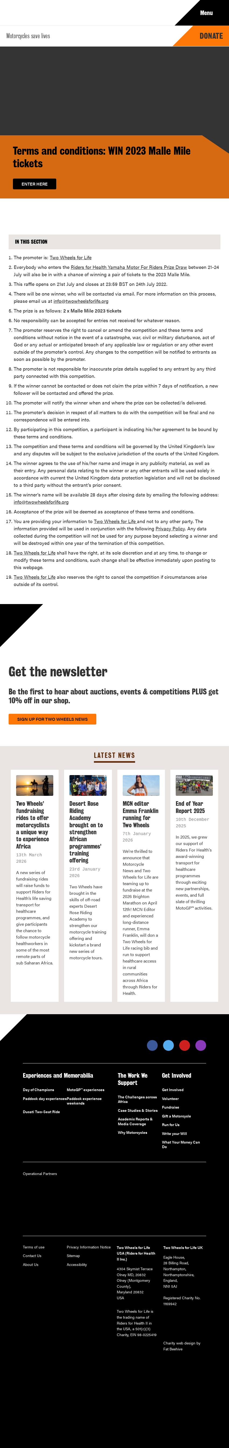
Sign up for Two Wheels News (52, 719)
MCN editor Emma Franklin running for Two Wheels (140, 814)
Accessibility (77, 1264)
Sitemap (73, 1255)
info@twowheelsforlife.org (81, 300)
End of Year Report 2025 (190, 807)
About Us (30, 1264)
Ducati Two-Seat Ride (41, 1111)
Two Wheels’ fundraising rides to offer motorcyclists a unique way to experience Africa (33, 825)
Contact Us (32, 1255)
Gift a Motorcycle (176, 1116)
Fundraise (170, 1107)
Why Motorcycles (132, 1132)
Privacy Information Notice (89, 1247)
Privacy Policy (170, 528)
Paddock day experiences (45, 1098)
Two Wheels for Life (70, 257)
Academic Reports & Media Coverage (135, 1121)
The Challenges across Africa (137, 1099)
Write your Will (174, 1133)
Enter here (35, 184)
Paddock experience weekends (84, 1101)
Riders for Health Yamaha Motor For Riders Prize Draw (129, 267)
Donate (211, 36)
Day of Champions (38, 1089)
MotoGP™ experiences (85, 1089)
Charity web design (179, 1343)
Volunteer (170, 1098)
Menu (210, 12)
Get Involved (173, 1089)
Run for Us (170, 1124)
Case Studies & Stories (138, 1110)
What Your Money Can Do (181, 1144)
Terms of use (33, 1247)
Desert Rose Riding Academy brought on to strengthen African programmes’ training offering (86, 832)
